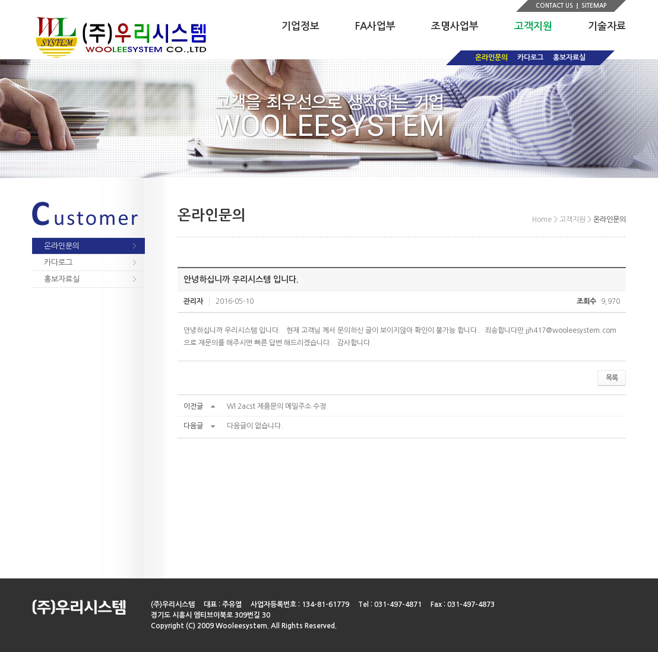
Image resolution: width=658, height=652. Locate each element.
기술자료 (607, 26)
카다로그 (530, 57)
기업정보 (300, 26)
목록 (612, 377)
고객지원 (533, 26)
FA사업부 (375, 26)
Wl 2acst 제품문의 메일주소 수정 (276, 406)
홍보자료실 (569, 57)
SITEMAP (593, 5)
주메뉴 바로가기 (0, 0)
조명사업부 (455, 26)
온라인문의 (491, 57)
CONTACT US (554, 5)
